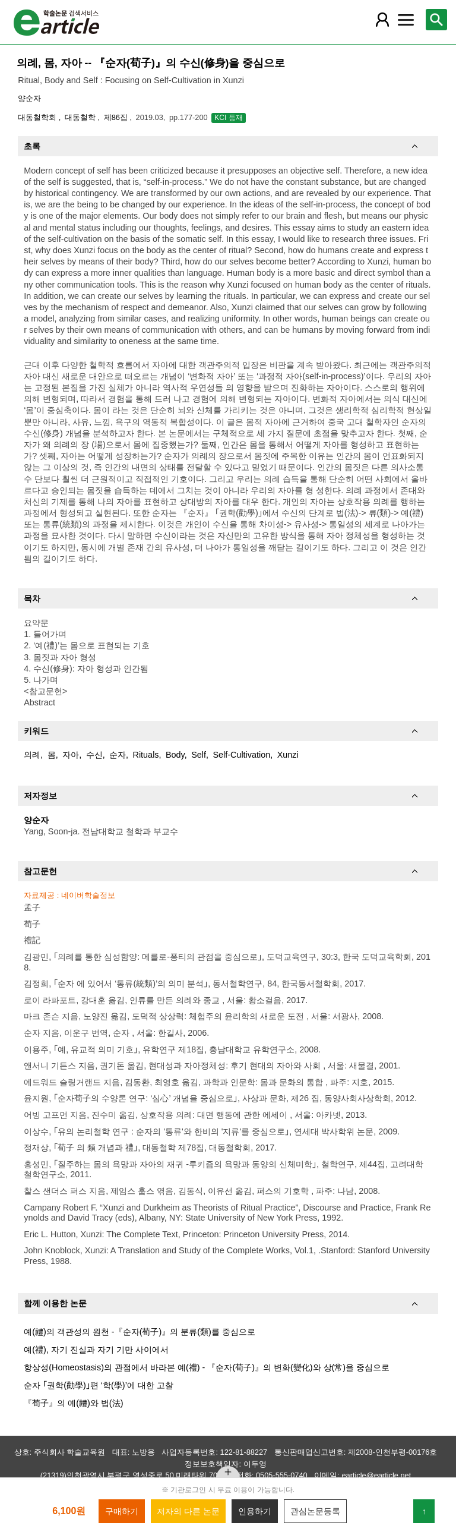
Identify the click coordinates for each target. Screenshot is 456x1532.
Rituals (146, 754)
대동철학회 (38, 117)
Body (175, 754)
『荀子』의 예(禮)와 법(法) (73, 1403)
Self (198, 754)
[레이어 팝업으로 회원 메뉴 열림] (381, 19)
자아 (70, 754)
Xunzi (288, 754)
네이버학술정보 (88, 895)
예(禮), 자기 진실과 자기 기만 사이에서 (96, 1349)
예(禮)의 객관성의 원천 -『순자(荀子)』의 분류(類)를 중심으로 (139, 1331)
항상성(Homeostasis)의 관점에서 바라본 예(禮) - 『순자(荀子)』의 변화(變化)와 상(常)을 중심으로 (207, 1367)
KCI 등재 (228, 118)
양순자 (29, 98)
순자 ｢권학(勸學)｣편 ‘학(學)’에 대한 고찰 (98, 1385)
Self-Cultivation (241, 754)
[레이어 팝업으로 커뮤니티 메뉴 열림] (405, 19)
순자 (117, 754)
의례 (32, 754)
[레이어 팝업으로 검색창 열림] (436, 19)
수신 (94, 754)
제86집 (117, 117)
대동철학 (81, 117)
